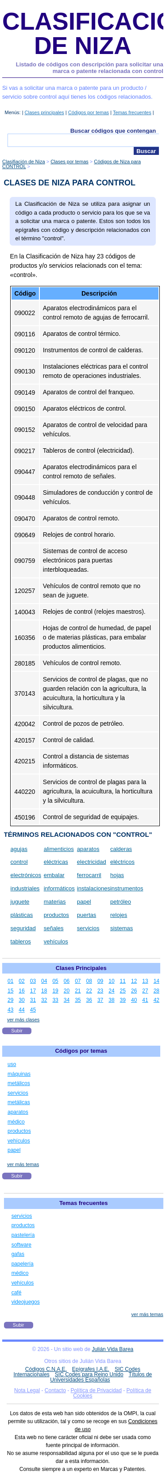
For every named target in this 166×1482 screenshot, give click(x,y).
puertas (86, 915)
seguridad (23, 928)
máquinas (19, 1074)
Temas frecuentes (132, 112)
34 (66, 1000)
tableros (21, 941)
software (21, 1245)
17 (33, 991)
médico (16, 1122)
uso (12, 1064)
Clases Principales (81, 968)
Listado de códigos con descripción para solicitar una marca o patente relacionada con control (89, 68)
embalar (54, 875)
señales (54, 928)
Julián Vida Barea (112, 1349)
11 (123, 981)
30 (21, 1000)
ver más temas (23, 1164)
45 (33, 1010)
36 (89, 1000)
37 (100, 1000)
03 (33, 981)
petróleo (120, 901)
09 (100, 981)
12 (134, 981)
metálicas (19, 1102)
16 (21, 991)
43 (10, 1010)
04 (44, 981)
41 (145, 1000)
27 (145, 991)
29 (10, 1000)
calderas (121, 849)
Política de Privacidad (96, 1390)
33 (55, 1000)
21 (78, 991)
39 (123, 1000)
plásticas (22, 915)
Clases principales (44, 112)
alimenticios (59, 849)
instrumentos (126, 888)
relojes (118, 915)
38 (111, 1000)
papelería (23, 1264)
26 (134, 991)
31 (33, 1000)
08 (89, 981)
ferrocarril (89, 875)
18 (44, 991)
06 (66, 981)
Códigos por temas (88, 112)
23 (100, 991)
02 (21, 981)
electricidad (91, 861)
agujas (19, 849)
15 (10, 991)
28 (156, 991)
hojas (117, 875)
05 (55, 981)
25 (123, 991)
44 (21, 1010)
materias (55, 901)
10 (111, 981)
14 (156, 981)
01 (10, 981)
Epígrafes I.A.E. (90, 1369)
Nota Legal (27, 1390)
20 (66, 991)
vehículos (56, 941)
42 (156, 1000)
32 (44, 1000)
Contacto (55, 1390)
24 (111, 991)
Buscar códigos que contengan (113, 130)
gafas (18, 1254)
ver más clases (23, 1019)
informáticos (59, 888)
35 (78, 1000)
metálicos (19, 1083)
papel (84, 901)
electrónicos (26, 875)
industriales (25, 888)
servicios (88, 928)
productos (56, 915)
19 (55, 991)
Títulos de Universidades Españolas (101, 1377)
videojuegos (26, 1302)
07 (78, 981)
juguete (20, 901)
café (17, 1293)
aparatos (88, 849)
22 (89, 991)
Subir (17, 1030)
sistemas (121, 928)
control (19, 861)
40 (134, 1000)
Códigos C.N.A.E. (46, 1369)
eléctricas (56, 861)
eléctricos (122, 861)
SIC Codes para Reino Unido (89, 1374)
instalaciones (93, 888)
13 (145, 981)
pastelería (23, 1235)
